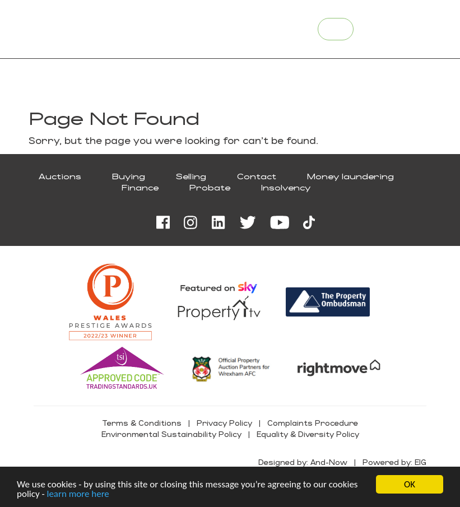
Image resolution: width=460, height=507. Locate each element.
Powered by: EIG (394, 462)
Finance (140, 187)
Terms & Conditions (142, 422)
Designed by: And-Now (302, 462)
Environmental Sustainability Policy (171, 434)
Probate (209, 187)
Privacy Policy (224, 422)
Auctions (60, 176)
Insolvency (285, 187)
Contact (256, 176)
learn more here (78, 494)
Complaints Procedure (312, 422)
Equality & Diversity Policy (308, 434)
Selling (191, 176)
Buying (128, 176)
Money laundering (350, 176)
